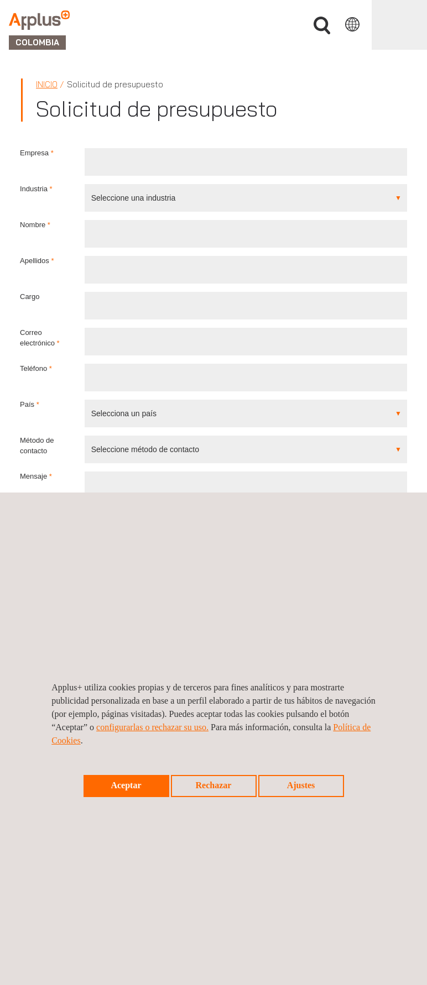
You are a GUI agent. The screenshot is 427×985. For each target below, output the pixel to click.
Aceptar (126, 785)
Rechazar (214, 785)
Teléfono (36, 368)
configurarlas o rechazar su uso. (152, 727)
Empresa (37, 153)
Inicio (47, 84)
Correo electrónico (40, 337)
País (29, 404)
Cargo (29, 296)
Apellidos (37, 260)
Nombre (35, 225)
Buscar (322, 26)
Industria (36, 189)
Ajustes (301, 785)
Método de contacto (37, 445)
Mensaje (36, 476)
